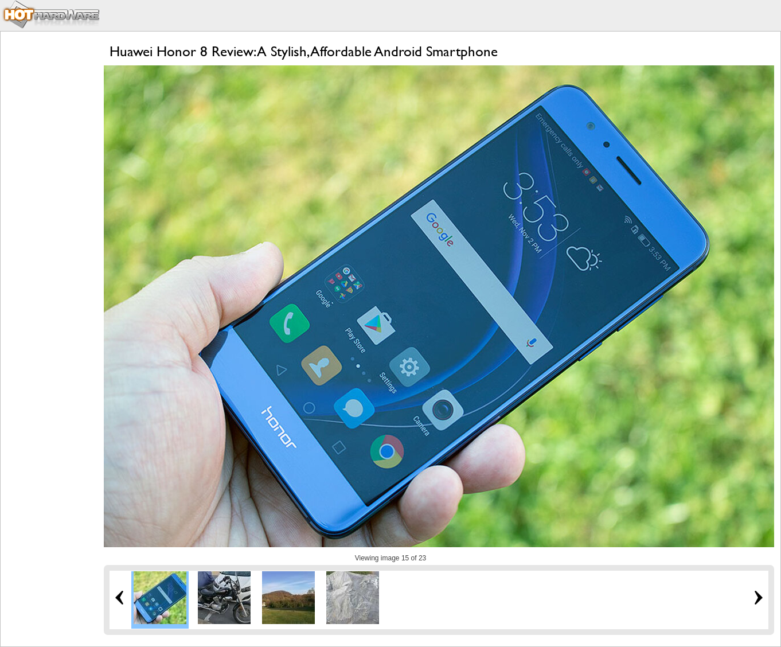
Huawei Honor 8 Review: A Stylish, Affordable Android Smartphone (304, 51)
